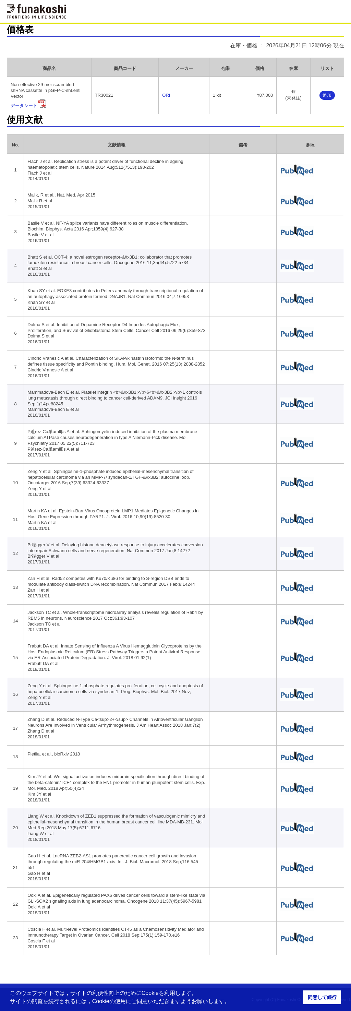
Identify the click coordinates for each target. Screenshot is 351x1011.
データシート (24, 105)
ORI (166, 95)
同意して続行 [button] (322, 997)
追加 (327, 95)
